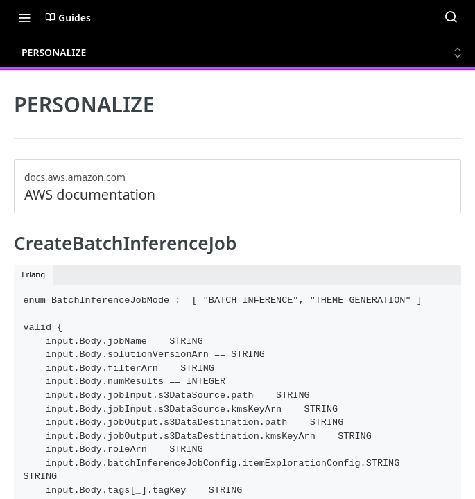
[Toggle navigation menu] (24, 17)
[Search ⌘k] (450, 17)
